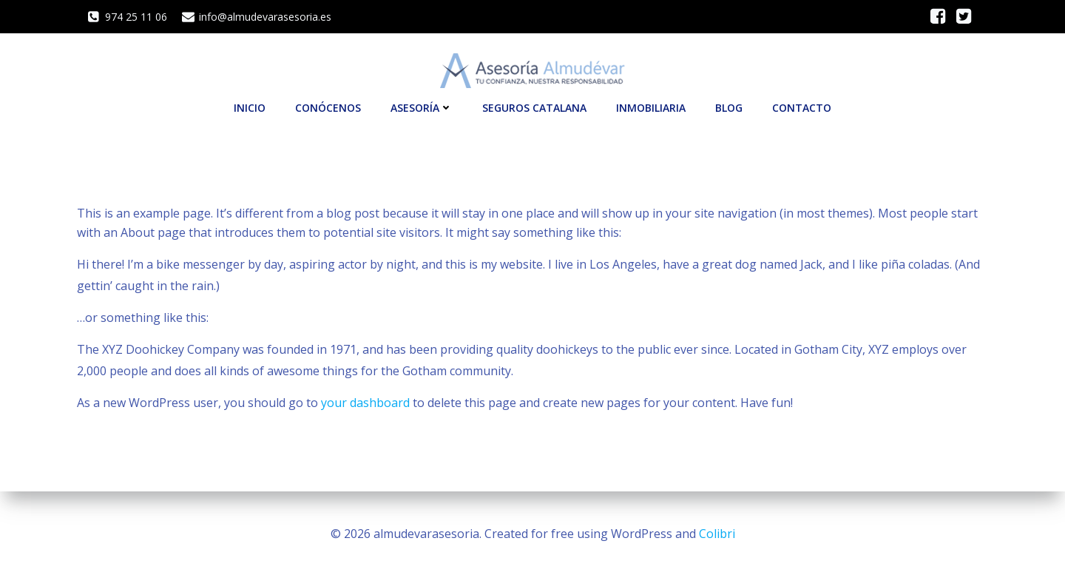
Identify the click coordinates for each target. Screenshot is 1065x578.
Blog (729, 108)
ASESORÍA (421, 108)
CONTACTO (801, 108)
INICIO (250, 108)
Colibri (717, 533)
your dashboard (365, 402)
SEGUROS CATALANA (534, 108)
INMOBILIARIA (651, 108)
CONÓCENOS (328, 108)
